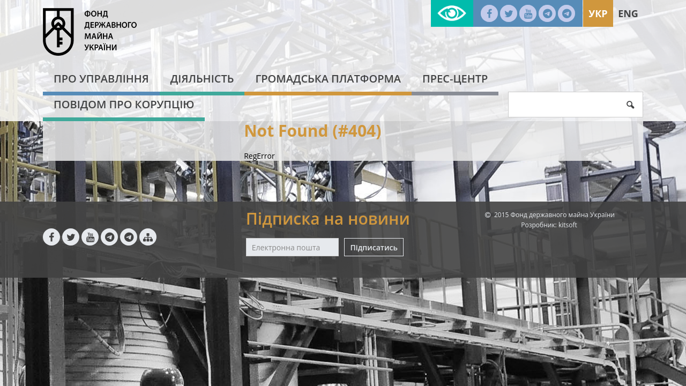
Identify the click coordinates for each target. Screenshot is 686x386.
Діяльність (202, 78)
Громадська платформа (328, 78)
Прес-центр (455, 78)
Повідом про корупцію (124, 104)
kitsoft (567, 224)
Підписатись (373, 247)
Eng (628, 13)
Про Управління (101, 78)
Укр (597, 13)
